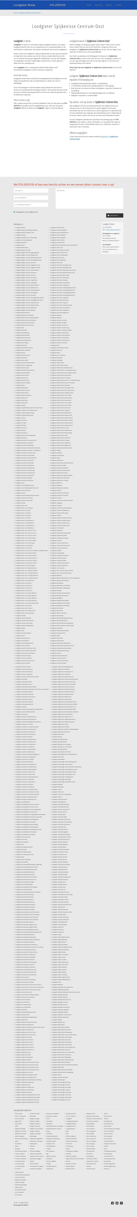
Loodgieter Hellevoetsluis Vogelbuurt (60, 443)
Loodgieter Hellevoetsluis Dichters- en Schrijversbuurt (65, 380)
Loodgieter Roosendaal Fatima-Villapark (26, 887)
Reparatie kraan (70, 1168)
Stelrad (106, 1118)
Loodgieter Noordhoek (56, 638)
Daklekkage (33, 1136)
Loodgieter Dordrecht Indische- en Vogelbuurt (28, 450)
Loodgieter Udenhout (58, 927)
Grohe (48, 1118)
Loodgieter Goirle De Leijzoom (23, 658)
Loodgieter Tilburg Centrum (59, 812)
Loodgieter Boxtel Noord (22, 375)
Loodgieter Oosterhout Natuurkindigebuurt (27, 754)
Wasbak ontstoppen (20, 1180)
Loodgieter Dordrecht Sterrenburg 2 (25, 470)
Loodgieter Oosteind (21, 707)
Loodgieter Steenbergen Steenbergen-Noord (64, 772)
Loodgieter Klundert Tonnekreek (59, 495)
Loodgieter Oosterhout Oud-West (24, 759)
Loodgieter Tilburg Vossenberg (60, 917)
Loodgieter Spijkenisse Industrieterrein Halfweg (28, 1080)
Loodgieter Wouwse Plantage (60, 1077)
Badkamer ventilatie (20, 1133)
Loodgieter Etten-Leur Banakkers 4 (24, 528)
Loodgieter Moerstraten (56, 608)
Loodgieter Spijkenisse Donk (23, 1052)
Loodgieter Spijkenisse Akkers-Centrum (26, 1022)
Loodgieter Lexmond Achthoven (59, 543)
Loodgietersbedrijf (71, 1123)
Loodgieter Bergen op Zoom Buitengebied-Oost (28, 257)
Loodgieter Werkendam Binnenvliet (61, 1029)
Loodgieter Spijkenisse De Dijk (23, 1037)
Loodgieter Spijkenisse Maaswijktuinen (62, 667)
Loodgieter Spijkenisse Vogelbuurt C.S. (62, 717)
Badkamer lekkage (20, 1128)
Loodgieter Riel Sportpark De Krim (24, 854)
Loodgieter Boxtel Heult (21, 360)
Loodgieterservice (71, 1126)
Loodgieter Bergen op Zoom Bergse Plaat (26, 255)
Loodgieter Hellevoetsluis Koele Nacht (60, 400)
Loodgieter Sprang (57, 737)
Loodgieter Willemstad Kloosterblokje (62, 1069)
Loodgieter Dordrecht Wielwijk (23, 478)
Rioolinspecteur (91, 1148)
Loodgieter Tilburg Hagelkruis (60, 844)
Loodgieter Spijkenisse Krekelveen (24, 1090)
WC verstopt (18, 1195)
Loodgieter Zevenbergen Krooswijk (61, 1087)
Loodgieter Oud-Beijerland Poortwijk (25, 822)
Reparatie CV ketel (71, 1163)
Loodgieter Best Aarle (21, 330)
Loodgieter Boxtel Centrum (22, 355)
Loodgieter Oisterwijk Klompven (24, 691)
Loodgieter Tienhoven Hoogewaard (61, 794)
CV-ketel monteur (35, 1113)
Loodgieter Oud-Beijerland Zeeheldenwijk (26, 827)
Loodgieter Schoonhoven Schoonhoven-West (27, 989)
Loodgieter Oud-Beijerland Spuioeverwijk (26, 824)
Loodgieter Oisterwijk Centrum (23, 684)
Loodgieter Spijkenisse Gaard (23, 1060)
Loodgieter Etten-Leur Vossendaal (24, 613)
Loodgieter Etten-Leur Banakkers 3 (24, 525)
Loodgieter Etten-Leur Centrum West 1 (25, 538)
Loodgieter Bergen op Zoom (23, 250)
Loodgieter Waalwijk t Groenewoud (61, 1014)
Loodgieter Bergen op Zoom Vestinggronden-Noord (29, 297)
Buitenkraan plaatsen (21, 1151)
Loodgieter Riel (19, 844)
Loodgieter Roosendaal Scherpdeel (24, 942)
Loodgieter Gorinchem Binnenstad (59, 275)
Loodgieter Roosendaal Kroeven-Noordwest (27, 914)
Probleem (68, 1153)
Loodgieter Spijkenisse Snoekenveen (62, 699)
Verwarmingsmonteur (110, 1166)
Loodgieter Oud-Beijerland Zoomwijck (25, 832)
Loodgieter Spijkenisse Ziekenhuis (61, 732)
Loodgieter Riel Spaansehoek (23, 852)
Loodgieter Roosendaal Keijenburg (24, 902)
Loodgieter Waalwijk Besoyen (60, 997)
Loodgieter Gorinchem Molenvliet (59, 300)
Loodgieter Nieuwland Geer (57, 633)
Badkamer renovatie (20, 1131)
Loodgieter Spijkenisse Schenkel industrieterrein (65, 679)
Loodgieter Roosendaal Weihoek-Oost (25, 969)
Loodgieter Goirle (20, 635)
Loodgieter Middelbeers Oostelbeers (60, 585)
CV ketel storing (19, 1163)
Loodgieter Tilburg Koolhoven (60, 879)
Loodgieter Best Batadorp (22, 332)
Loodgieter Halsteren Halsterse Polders (61, 330)
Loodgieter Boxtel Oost (21, 378)
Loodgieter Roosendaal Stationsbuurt (25, 949)
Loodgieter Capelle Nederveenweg (24, 413)
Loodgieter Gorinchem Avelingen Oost (60, 265)
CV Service (18, 1168)
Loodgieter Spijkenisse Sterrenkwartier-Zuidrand (65, 712)
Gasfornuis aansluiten (36, 1153)
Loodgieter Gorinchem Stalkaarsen (59, 310)
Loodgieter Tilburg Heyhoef (59, 859)
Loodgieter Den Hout (21, 428)
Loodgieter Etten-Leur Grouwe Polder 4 (26, 560)
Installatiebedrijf (50, 1146)
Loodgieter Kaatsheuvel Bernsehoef (60, 470)
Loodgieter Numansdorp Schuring (59, 650)
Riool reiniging (91, 1143)
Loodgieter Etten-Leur (21, 505)
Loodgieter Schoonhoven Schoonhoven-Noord (28, 984)
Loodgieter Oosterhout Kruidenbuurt (25, 744)
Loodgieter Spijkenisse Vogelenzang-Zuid (63, 722)
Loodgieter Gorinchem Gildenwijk (59, 277)
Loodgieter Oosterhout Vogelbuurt (24, 787)
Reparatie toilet (91, 1113)
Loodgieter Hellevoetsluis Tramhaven (60, 438)
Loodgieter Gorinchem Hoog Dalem (60, 282)
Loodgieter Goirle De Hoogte (23, 655)
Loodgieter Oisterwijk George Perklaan (25, 687)
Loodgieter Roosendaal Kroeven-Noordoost (27, 912)
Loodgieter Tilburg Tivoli (58, 907)
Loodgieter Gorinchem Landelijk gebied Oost (62, 290)
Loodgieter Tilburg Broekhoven (60, 807)
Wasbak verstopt (19, 1182)
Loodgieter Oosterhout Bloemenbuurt (25, 719)
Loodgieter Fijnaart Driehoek (23, 618)
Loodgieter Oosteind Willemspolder (25, 712)
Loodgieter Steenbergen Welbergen (61, 779)
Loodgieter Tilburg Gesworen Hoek (61, 837)
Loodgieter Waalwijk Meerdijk (60, 1012)
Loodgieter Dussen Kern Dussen (24, 498)
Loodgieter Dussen (20, 493)
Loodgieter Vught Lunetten (59, 959)
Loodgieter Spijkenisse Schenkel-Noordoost (64, 682)
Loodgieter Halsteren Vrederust (58, 342)
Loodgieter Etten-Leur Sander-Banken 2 (26, 595)
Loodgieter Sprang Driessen (59, 742)
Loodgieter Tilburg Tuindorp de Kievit (62, 912)
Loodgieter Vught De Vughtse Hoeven (62, 947)
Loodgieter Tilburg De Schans (60, 829)
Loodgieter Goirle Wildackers (58, 260)
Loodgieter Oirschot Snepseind (23, 674)
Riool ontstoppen (91, 1141)
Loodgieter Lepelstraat (56, 530)
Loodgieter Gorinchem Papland (59, 302)
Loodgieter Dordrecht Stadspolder (24, 465)
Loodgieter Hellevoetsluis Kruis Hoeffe (60, 402)
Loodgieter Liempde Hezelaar (58, 558)
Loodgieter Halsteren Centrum (58, 320)
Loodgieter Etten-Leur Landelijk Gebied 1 (26, 570)
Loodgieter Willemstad (58, 1067)
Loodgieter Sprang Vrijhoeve (59, 749)
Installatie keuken (51, 1141)
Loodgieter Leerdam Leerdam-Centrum (61, 518)
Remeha (68, 1161)
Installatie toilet (50, 1143)
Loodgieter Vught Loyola (58, 957)
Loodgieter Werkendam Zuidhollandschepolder (65, 1065)
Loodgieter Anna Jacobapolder (23, 240)
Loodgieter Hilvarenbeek (57, 455)
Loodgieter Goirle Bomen (22, 640)
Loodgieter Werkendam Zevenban (61, 1062)
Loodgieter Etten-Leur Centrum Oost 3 (25, 535)
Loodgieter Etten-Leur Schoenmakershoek (26, 603)
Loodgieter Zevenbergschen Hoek (61, 1100)
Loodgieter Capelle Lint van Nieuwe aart (26, 410)
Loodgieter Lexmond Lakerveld (58, 548)
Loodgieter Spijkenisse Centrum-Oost (29, 13)
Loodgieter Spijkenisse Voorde (60, 724)
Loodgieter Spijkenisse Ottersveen (61, 674)
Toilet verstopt (108, 1138)
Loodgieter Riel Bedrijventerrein (24, 847)
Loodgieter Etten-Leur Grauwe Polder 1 (26, 553)
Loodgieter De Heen (20, 423)
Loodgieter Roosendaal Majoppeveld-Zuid (27, 929)
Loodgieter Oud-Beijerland (22, 802)
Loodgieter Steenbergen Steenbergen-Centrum (64, 769)
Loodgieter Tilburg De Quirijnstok (61, 824)
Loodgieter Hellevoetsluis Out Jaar (59, 428)
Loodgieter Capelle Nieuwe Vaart (24, 415)
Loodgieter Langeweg (56, 503)
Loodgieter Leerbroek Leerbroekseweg (60, 508)
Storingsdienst (108, 1121)
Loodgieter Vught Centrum (59, 942)
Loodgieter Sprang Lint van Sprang (61, 744)
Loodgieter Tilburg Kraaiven (59, 884)
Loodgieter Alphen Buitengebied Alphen (26, 230)
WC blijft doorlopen (20, 1190)
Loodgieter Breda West (21, 400)
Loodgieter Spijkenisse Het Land (24, 1072)
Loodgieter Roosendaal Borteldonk (25, 872)
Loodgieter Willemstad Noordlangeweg (62, 1072)
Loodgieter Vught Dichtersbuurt (60, 949)
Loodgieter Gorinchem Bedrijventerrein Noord (63, 270)
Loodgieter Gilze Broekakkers (23, 633)
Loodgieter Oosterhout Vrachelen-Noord (26, 789)
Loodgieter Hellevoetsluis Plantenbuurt (61, 430)
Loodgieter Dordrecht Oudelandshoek (25, 458)
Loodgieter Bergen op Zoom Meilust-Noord (27, 285)
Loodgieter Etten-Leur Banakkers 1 (24, 520)
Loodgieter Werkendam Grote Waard (62, 1037)
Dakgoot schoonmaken (36, 1128)
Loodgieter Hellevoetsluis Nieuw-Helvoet (61, 418)
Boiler (16, 1141)
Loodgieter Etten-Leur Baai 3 (23, 515)
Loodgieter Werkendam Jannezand (61, 1040)
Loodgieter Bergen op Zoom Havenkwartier (27, 270)
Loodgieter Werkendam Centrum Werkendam (64, 1034)
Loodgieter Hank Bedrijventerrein (59, 347)
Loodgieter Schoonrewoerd (22, 999)
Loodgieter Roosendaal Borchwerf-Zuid (26, 869)
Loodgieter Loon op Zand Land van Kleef (61, 570)
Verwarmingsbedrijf (109, 1163)
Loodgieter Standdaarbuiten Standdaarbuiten (64, 754)
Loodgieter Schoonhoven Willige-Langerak (27, 994)
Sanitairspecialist (91, 1163)
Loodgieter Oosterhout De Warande (25, 732)
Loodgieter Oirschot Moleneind (24, 669)
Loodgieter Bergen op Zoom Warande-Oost (27, 302)
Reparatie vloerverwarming (94, 1118)
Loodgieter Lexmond (56, 540)
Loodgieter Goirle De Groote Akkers (25, 653)
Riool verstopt (90, 1146)
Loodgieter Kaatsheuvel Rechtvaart (59, 478)
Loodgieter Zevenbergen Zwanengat (61, 1097)
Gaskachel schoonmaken (37, 1156)
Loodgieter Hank (54, 345)
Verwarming (107, 1161)
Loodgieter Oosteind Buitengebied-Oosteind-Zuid (29, 709)
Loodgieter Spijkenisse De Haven (24, 1040)
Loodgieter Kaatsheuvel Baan (58, 465)
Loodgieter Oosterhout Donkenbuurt (25, 734)
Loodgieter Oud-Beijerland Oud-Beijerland (27, 819)
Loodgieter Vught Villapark (59, 972)
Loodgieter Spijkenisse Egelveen (24, 1057)
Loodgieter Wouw (56, 1075)
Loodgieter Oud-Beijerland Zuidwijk (25, 834)
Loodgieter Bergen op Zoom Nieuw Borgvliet (27, 290)
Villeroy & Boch (19, 1172)
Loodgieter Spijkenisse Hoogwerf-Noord (26, 1075)
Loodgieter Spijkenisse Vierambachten (62, 714)
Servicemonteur (91, 1168)
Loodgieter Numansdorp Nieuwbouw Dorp (62, 645)
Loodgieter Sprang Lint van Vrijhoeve (62, 747)
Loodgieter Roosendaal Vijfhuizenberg (25, 962)
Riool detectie (90, 1126)
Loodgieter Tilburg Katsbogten (60, 872)
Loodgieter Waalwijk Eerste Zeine (61, 1007)
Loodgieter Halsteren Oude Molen (59, 337)
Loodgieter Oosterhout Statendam (24, 779)
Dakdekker (33, 1116)
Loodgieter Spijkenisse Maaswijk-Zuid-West (27, 1102)
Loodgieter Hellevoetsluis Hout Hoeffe (60, 395)
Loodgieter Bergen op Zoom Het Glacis (25, 277)
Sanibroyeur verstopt (92, 1161)
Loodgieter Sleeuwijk (21, 1009)
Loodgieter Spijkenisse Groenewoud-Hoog (27, 1062)
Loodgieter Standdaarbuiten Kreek (61, 752)
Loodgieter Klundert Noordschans (59, 493)
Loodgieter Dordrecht (21, 438)
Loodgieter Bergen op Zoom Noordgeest (26, 292)
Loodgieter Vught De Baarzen (60, 944)
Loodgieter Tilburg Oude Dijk (60, 897)
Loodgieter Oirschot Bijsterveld (58, 655)
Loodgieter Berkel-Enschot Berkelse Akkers (27, 317)
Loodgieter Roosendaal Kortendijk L (25, 909)
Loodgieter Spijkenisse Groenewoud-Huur (26, 1065)
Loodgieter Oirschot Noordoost (24, 671)
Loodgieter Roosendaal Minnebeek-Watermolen (28, 932)
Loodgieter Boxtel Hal (21, 357)
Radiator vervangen (71, 1156)
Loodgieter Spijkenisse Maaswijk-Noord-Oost (27, 1095)
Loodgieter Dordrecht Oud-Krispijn (24, 455)
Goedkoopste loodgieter (36, 1166)
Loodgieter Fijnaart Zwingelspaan (24, 625)
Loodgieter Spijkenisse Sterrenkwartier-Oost (64, 707)
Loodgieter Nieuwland (56, 628)
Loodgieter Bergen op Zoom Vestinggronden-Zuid (29, 300)
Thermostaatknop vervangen (112, 1128)
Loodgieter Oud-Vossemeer (22, 837)
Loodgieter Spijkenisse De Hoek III (24, 1047)
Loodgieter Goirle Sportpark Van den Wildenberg (63, 245)
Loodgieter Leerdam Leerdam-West (60, 525)
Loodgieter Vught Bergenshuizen (61, 937)
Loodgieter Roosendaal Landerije (24, 922)
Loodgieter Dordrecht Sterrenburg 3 (25, 473)
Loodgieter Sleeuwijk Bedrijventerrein (25, 1012)
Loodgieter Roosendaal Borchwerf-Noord (26, 867)
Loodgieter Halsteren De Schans (59, 325)
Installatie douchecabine (53, 1138)
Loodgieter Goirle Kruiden (57, 240)
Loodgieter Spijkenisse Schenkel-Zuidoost (63, 687)
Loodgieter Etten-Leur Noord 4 (23, 590)
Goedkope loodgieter (36, 1168)
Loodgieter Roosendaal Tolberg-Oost (25, 954)
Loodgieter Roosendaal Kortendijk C (25, 907)
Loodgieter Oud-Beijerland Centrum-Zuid (26, 807)
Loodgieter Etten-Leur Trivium (23, 605)
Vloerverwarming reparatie (22, 1175)
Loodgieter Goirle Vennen (57, 257)
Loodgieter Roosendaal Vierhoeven (25, 959)
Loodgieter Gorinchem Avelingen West (60, 267)
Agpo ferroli (18, 1121)
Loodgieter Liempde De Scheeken (59, 555)
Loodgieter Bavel (20, 245)
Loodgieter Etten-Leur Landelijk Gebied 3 (26, 575)
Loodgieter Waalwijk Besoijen (60, 994)
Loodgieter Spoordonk (58, 734)
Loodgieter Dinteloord (21, 433)
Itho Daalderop (50, 1151)
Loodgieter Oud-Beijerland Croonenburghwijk (28, 809)
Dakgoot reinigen (34, 1121)
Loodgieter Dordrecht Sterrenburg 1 (25, 468)
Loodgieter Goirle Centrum (22, 645)
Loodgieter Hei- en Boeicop (57, 355)
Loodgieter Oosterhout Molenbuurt (25, 752)
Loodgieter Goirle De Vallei (22, 663)
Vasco (105, 1148)
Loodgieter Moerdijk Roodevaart (59, 595)
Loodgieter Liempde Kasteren (58, 560)
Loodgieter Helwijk (55, 450)
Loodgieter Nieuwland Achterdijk (59, 630)
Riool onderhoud (91, 1136)
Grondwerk (49, 1121)
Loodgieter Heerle (55, 353)
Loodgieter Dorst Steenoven (23, 490)
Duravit (32, 1148)
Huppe (48, 1131)
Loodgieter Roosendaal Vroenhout (24, 964)
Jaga (47, 1153)
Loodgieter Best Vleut (21, 345)
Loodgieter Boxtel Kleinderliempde (24, 362)
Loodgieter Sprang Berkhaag (59, 739)
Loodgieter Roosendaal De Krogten (25, 882)
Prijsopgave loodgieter (72, 1151)
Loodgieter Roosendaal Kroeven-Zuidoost (26, 917)
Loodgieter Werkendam (58, 1024)
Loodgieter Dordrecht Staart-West (24, 463)
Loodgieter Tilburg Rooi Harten (60, 899)
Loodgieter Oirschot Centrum (58, 658)
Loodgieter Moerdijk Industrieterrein (60, 593)
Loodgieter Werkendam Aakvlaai (60, 1027)
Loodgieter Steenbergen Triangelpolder (62, 777)
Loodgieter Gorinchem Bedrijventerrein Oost (62, 272)
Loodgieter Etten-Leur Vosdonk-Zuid (25, 610)
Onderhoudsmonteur (72, 1141)
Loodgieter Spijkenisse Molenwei (61, 669)
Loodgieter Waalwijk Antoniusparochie (62, 987)
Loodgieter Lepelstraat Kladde (58, 535)
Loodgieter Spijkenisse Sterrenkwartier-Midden (64, 704)
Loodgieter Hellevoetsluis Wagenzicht (60, 445)
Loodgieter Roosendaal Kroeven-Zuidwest (26, 919)
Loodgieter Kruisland (56, 498)
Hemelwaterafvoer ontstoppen (54, 1126)
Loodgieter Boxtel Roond (22, 380)
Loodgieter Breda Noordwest (23, 395)
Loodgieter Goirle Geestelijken (58, 230)
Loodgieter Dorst (20, 483)
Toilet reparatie (108, 1136)
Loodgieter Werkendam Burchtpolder (62, 1032)
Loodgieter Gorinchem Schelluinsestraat (61, 305)
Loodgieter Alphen (20, 227)
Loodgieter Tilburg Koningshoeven (61, 877)
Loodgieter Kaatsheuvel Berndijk (59, 468)
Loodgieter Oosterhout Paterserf (24, 762)
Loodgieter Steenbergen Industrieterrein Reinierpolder (67, 767)
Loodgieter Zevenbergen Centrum (61, 1085)
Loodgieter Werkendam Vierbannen (61, 1054)
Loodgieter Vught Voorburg (59, 974)
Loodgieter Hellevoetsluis (57, 362)
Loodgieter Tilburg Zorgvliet (59, 924)
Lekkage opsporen (71, 1113)
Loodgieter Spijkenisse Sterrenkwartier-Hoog (64, 702)
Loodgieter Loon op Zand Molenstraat (60, 573)
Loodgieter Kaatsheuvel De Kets (59, 473)
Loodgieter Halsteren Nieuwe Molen (60, 335)
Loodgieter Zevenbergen (58, 1080)
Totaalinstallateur (109, 1141)
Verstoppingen (108, 1153)
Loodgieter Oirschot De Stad (23, 667)
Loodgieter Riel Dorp (21, 849)
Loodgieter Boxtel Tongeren (23, 382)
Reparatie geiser (70, 1166)
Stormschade (107, 1126)
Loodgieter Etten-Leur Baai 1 (23, 510)
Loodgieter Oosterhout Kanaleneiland (25, 739)
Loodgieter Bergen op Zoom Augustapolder (27, 252)
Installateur (49, 1133)
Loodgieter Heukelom (56, 453)
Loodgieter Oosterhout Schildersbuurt (25, 764)
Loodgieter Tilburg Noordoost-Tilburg (62, 894)
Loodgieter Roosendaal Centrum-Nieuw (26, 877)
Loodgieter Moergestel (56, 598)
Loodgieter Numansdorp (57, 640)
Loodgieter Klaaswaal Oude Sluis (59, 488)
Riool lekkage (90, 1133)
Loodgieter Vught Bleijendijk (59, 939)
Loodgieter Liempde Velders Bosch (59, 563)
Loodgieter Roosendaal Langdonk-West (26, 927)
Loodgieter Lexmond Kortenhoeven (60, 545)
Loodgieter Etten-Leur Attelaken (24, 508)
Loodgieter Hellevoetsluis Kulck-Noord (60, 405)
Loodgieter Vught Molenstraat (60, 962)
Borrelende (18, 1143)
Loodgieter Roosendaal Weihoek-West (25, 972)
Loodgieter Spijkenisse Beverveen (24, 1029)
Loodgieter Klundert (55, 490)
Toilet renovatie (108, 1133)
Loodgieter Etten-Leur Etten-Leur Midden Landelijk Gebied (31, 550)
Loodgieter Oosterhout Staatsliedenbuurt (26, 777)
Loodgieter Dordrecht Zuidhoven (24, 480)
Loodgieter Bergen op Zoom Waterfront (26, 307)
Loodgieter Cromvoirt (21, 420)
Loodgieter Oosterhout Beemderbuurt (25, 717)
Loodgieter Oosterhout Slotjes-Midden (26, 769)
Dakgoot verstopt (35, 1131)
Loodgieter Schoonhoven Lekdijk (24, 982)
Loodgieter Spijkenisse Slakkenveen (61, 696)
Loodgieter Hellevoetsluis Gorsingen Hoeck (62, 388)
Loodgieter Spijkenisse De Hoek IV (24, 1049)
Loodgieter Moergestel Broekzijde (59, 600)
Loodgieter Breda (24, 5)
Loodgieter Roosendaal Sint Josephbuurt (26, 944)
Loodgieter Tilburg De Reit (59, 827)
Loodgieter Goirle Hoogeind (58, 237)
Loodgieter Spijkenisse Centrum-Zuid (25, 1034)
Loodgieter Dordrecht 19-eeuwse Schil (25, 440)
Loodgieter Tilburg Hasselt (59, 847)
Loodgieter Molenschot (56, 610)
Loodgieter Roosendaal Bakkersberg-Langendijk (28, 864)
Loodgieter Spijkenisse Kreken (23, 1092)
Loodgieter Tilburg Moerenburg (60, 892)
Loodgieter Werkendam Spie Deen (61, 1049)
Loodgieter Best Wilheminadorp (24, 347)
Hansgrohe (49, 1123)
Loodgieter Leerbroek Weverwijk (59, 513)
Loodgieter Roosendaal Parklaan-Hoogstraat (27, 939)
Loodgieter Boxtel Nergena (22, 373)
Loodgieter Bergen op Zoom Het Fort (25, 275)
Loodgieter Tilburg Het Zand (59, 857)
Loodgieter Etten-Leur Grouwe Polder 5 (26, 563)
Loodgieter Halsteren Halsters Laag (59, 327)
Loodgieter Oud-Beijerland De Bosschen (26, 812)
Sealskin (89, 1166)
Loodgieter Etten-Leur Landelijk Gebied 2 (26, 573)
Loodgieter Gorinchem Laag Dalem (59, 285)
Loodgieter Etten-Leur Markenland (24, 580)
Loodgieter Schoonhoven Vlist (23, 992)
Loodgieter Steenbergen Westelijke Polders (63, 782)
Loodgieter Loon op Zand (57, 568)
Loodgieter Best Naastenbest (23, 340)
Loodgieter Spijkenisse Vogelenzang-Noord (63, 719)
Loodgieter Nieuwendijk (56, 615)
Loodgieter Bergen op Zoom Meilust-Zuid (26, 287)
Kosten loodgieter (51, 1161)
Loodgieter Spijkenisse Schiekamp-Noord (63, 691)
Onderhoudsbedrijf (71, 1138)
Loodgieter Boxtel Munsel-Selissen (24, 370)
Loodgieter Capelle (20, 405)
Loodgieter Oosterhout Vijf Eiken (24, 784)
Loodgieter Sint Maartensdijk (23, 1004)
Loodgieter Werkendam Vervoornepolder (63, 1052)
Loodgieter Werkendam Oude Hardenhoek (63, 1047)
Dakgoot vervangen (35, 1133)
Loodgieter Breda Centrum (22, 390)
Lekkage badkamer (51, 1166)
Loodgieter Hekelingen (56, 360)
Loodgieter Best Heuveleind (23, 337)
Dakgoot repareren (35, 1126)
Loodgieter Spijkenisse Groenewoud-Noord (27, 1069)
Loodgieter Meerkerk (56, 575)
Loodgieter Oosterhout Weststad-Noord (26, 797)
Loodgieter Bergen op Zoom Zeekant (25, 310)
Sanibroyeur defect (92, 1158)
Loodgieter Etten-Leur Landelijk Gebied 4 (26, 578)
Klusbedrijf (49, 1158)
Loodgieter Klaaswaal (56, 485)
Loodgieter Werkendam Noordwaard (62, 1044)
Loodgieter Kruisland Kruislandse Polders (61, 500)
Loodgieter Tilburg (57, 797)
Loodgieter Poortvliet (21, 839)
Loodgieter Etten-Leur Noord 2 (23, 585)
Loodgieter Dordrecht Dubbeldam (24, 445)
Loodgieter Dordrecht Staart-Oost (24, 460)
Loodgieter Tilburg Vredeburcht (60, 919)
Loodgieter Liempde (55, 550)
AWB (16, 1126)
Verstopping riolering (110, 1151)
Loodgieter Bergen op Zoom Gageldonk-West (27, 267)
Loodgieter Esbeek (20, 503)
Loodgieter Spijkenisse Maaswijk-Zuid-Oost (27, 1100)
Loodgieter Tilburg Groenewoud (60, 839)
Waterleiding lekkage (21, 1185)
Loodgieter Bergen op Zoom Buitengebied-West (28, 260)
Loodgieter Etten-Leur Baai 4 (23, 518)
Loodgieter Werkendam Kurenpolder (62, 1042)
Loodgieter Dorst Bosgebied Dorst (24, 485)
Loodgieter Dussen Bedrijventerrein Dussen (27, 495)
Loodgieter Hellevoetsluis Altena (59, 365)
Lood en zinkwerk (71, 1116)
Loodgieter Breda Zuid (21, 402)
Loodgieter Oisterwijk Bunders (23, 682)
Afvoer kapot (18, 1113)
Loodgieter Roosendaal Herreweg (24, 894)
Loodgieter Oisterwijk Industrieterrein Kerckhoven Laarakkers (32, 689)
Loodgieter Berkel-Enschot (22, 312)
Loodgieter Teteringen (58, 787)
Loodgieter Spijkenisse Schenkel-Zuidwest (63, 689)
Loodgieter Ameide (20, 235)
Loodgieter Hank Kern (56, 350)
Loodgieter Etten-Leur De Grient (24, 545)
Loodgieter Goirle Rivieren (57, 242)
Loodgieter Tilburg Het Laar (59, 854)
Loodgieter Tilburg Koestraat (59, 874)
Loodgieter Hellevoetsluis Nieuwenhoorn (61, 423)
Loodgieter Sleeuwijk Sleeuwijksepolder (26, 1017)
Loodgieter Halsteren (56, 317)
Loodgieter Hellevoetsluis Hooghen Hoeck (61, 393)
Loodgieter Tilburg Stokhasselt (60, 902)
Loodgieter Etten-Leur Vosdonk (24, 608)
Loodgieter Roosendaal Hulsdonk (24, 897)
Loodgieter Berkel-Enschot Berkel (24, 315)
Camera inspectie (20, 1153)
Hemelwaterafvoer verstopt (53, 1128)
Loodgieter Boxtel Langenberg (23, 365)
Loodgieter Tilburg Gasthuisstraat (61, 834)
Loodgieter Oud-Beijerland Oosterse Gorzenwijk (28, 817)
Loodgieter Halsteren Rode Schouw (60, 340)
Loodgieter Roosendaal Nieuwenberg (25, 937)
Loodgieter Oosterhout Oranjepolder (25, 757)
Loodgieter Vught (56, 934)
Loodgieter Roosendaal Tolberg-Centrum (26, 952)
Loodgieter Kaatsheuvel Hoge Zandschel (61, 475)
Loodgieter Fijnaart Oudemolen (24, 623)
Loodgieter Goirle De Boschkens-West (25, 650)
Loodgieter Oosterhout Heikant (24, 737)
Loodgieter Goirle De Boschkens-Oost (25, 648)
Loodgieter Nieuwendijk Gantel (58, 620)
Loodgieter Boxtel (20, 353)
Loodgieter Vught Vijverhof (59, 969)
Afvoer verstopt (19, 1118)
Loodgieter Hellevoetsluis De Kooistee (60, 375)
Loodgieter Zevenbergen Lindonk (61, 1090)
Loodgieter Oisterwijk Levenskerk (24, 694)
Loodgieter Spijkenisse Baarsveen (24, 1024)
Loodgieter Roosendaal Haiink (23, 889)
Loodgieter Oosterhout (21, 714)
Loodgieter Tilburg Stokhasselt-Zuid (61, 904)
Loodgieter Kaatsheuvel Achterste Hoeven (61, 463)
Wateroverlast (19, 1187)
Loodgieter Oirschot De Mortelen (59, 660)
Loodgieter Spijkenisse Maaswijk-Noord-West (27, 1097)
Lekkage (48, 1163)
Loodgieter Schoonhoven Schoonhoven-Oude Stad (29, 987)
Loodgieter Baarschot (21, 242)
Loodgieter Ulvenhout (58, 929)
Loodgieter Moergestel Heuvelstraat (60, 603)
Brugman (17, 1148)
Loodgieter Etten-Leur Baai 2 (23, 513)
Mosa (67, 1131)
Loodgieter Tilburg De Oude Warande (62, 822)
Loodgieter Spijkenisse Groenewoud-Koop (27, 1067)
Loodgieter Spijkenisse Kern (23, 1085)
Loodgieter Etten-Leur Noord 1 (23, 583)
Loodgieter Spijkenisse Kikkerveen (24, 1087)
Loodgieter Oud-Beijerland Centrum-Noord (27, 804)
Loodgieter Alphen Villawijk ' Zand (24, 232)
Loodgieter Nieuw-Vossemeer (58, 613)
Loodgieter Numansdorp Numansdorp (60, 648)
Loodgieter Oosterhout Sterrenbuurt (25, 782)
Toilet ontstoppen (109, 1131)
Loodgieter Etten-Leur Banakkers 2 (24, 523)
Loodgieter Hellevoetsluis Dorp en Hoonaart (62, 382)
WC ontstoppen (19, 1192)
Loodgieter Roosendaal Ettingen (24, 884)
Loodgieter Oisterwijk (21, 679)
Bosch (17, 1146)
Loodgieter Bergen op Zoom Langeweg (26, 282)
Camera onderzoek (20, 1156)
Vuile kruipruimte (20, 1177)
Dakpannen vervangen (36, 1141)
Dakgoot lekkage (34, 1118)
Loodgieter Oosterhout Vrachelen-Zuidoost (27, 792)
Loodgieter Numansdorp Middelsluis (60, 643)
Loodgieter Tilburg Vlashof (59, 914)
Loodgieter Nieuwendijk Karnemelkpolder (61, 623)
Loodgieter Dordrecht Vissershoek (24, 475)
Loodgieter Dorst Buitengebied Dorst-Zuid (26, 488)
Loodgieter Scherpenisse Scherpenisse (25, 974)
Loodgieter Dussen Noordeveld (23, 500)
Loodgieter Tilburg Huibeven (59, 867)
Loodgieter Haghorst (56, 315)
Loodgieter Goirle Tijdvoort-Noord (59, 250)
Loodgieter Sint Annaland (22, 1002)
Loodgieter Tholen (57, 789)
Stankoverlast (108, 1116)
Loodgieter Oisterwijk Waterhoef (24, 704)
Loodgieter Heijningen (56, 357)
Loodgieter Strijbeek (57, 784)
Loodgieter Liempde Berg (57, 553)
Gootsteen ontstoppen (52, 1113)
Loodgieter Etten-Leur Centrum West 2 (25, 540)
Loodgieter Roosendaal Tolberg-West (25, 957)
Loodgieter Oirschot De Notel (58, 663)
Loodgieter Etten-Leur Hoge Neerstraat (25, 568)
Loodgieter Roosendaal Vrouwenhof (25, 967)
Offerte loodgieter (71, 1136)
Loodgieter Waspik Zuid (58, 1022)
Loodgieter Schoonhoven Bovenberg (25, 979)
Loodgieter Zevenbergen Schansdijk (61, 1092)
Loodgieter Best (19, 327)
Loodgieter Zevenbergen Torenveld (61, 1095)
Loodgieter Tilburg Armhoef (59, 799)
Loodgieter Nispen (55, 635)
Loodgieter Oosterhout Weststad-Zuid (25, 799)
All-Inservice (18, 1123)
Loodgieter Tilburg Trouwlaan (60, 909)
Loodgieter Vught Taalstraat (59, 967)
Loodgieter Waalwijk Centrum (60, 1002)
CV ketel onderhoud (20, 1158)
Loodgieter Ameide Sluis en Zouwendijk (26, 237)
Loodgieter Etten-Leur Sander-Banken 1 (26, 593)
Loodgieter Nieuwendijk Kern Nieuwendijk (62, 625)
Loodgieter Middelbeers (56, 583)
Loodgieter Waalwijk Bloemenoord (61, 999)
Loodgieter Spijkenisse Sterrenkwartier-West (64, 709)
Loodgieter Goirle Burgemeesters (24, 643)
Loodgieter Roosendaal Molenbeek (25, 934)
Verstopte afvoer (108, 1156)
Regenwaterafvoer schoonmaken (75, 1158)
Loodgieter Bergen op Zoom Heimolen (25, 272)
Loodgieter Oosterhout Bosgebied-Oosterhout (28, 722)
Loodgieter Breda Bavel (21, 388)
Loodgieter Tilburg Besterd (59, 802)
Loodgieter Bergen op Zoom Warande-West (27, 305)
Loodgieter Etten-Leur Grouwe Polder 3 (26, 558)
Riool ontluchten (91, 1138)
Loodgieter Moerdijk (55, 590)
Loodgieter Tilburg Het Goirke (60, 852)
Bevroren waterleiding (21, 1138)
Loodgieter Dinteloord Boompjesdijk (25, 435)
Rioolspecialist (91, 1151)
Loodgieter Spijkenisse (21, 1019)
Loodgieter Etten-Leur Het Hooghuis (25, 565)
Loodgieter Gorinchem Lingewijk (59, 297)
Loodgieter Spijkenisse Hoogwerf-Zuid (25, 1077)
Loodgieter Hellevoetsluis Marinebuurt (60, 413)
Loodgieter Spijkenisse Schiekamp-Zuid (62, 694)
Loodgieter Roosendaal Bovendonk (25, 874)
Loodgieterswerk (70, 1128)
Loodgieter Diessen (20, 430)
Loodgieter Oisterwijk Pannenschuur (25, 696)
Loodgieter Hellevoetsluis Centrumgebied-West (63, 373)
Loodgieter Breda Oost (21, 398)
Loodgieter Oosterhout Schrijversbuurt (26, 767)
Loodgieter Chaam (20, 418)
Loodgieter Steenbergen (58, 759)
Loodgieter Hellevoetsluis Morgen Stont (61, 415)
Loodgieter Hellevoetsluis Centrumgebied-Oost (63, 370)
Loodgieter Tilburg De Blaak (59, 817)
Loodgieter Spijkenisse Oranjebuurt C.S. (63, 671)
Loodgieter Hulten (55, 458)
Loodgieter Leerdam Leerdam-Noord (60, 520)
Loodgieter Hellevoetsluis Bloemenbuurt (61, 367)
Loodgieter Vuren (56, 982)
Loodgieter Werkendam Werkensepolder (63, 1060)
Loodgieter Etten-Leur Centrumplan (25, 543)
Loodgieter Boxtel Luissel (22, 367)
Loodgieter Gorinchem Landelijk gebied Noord (63, 287)
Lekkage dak (49, 1168)
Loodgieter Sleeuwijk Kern (22, 1014)
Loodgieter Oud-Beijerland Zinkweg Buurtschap (28, 829)
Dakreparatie (33, 1143)
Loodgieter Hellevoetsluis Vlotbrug (59, 440)
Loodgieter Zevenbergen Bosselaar (61, 1082)
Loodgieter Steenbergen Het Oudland (62, 764)
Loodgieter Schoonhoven (22, 977)
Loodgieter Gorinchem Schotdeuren (60, 307)
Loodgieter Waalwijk (57, 984)
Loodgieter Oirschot (55, 653)
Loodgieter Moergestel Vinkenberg (59, 605)
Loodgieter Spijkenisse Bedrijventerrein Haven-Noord (30, 1027)
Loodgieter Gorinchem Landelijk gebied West (62, 292)
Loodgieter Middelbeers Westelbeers (60, 588)
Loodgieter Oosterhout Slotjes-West (25, 774)
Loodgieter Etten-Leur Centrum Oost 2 (25, 533)
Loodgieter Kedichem (56, 483)
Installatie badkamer (51, 1136)
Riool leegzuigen (91, 1131)
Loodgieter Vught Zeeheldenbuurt (61, 979)
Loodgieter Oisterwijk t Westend (24, 702)
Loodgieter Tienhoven (58, 792)
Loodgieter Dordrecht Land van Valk (25, 453)
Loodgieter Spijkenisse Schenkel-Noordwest (64, 684)
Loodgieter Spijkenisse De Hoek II (24, 1044)
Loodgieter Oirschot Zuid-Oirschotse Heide (27, 676)
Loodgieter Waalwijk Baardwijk (60, 989)
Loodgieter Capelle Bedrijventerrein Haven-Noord (29, 408)
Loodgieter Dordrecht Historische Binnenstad (27, 448)
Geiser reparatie (34, 1163)
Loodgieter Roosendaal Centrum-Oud (25, 879)
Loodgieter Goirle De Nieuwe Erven (25, 660)
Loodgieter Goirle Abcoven (22, 638)
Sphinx (106, 1113)
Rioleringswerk (91, 1123)
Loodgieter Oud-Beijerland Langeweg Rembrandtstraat (30, 814)
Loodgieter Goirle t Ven (56, 247)
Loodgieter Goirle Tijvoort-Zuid (58, 252)
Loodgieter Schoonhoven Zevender (25, 997)
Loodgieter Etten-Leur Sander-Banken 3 (26, 598)
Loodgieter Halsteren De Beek (58, 322)
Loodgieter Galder (20, 628)
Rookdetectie (90, 1156)
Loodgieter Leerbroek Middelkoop (59, 510)
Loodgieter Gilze (19, 630)
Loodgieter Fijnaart (20, 615)
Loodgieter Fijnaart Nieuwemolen (24, 620)
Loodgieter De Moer (20, 425)
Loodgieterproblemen (72, 1121)
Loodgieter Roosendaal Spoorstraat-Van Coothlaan (29, 947)
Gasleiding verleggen (35, 1158)
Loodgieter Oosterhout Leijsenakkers (25, 749)
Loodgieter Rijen (19, 857)
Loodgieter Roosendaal (21, 862)
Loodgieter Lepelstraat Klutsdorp (59, 538)
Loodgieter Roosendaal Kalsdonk (24, 899)
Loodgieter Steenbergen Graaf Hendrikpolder (64, 762)
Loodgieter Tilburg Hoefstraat (60, 862)
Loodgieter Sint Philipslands (23, 1007)
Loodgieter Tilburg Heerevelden (60, 849)
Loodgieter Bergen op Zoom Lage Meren (26, 280)
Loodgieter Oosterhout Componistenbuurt (27, 727)
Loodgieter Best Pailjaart (22, 342)
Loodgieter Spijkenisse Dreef (23, 1054)
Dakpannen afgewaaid (36, 1138)
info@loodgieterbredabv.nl (112, 229)
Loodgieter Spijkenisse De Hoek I (24, 1042)
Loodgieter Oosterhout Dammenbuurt (25, 729)
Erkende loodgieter (35, 1151)
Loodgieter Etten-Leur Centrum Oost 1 (25, 530)
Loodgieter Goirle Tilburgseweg (58, 255)
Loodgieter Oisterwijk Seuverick (24, 699)
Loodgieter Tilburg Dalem (59, 814)
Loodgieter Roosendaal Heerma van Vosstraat (27, 892)
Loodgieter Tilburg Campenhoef (60, 809)
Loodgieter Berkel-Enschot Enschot (24, 322)
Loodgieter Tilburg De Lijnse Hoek (61, 819)
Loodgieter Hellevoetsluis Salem (59, 435)
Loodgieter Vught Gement (59, 952)
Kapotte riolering (51, 1156)
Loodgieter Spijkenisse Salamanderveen (63, 676)
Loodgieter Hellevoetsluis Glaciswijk (60, 385)
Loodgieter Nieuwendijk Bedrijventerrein (61, 618)
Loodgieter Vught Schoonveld (60, 964)
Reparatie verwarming (93, 1116)
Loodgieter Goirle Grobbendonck (59, 232)
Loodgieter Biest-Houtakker (22, 350)
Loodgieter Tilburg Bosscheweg (60, 804)
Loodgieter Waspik (57, 1019)
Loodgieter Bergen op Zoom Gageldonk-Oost (27, 265)
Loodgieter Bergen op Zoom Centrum (25, 262)
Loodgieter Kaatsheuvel (56, 460)
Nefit (67, 1133)
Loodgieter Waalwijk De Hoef (60, 1004)
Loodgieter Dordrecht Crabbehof (24, 443)
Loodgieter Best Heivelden (22, 335)
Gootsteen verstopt (51, 1116)
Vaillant (106, 1146)
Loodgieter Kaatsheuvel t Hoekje (59, 480)
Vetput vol (107, 1168)
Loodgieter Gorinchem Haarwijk (59, 280)
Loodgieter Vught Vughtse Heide (61, 977)
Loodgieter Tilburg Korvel (59, 882)
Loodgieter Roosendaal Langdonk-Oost (26, 924)
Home (15, 13)
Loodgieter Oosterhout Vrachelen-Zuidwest (27, 794)
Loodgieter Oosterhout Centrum (24, 724)
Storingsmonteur (108, 1123)
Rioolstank (89, 1153)
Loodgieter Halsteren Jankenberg (59, 332)
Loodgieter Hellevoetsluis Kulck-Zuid (60, 408)
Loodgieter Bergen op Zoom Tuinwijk (25, 295)
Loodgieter (69, 1118)
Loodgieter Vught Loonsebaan (60, 954)
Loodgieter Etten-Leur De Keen (23, 548)
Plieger (68, 1148)
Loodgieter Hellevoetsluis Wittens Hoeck (61, 448)
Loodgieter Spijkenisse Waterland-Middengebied (65, 729)
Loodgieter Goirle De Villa (57, 227)
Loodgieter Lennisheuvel (57, 528)
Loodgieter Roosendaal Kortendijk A (25, 904)
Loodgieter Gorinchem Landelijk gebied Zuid (62, 295)
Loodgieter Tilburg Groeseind (60, 842)
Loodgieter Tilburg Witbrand (59, 922)
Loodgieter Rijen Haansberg (23, 859)
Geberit (32, 1161)
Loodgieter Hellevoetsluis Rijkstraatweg (61, 433)
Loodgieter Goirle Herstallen (58, 235)
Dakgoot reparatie (35, 1123)
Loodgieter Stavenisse (58, 757)
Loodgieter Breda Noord (22, 393)
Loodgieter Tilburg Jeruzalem (59, 869)
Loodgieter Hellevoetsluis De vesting (60, 378)
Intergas (48, 1148)
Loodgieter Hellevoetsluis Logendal (60, 410)
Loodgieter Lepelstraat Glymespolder (60, 533)
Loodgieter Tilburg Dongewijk (60, 832)
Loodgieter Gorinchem (56, 262)
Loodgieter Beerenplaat (21, 247)
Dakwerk (32, 1146)
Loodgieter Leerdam (55, 515)
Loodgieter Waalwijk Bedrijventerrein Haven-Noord (66, 992)
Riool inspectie (91, 1128)
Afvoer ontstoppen (20, 1116)
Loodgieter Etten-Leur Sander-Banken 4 (26, 600)
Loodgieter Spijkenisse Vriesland (60, 727)
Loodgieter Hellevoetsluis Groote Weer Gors (62, 390)
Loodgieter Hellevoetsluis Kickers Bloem (61, 398)
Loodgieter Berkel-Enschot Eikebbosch (25, 320)
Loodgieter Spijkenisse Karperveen (24, 1082)
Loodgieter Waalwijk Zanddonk (60, 1017)
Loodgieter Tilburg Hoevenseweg (61, 864)
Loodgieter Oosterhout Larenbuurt (24, 747)
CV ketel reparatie (20, 1161)
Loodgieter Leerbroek (56, 505)
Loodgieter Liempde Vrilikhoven (59, 565)
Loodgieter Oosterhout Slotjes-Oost (25, 772)
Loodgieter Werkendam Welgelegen (61, 1057)
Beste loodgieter (19, 1136)
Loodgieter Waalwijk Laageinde (60, 1009)
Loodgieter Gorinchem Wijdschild (59, 312)
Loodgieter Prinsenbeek (21, 842)
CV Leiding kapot (20, 1166)
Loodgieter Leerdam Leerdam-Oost (60, 523)
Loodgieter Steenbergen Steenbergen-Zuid (63, 774)
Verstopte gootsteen (109, 1158)
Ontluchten (69, 1143)
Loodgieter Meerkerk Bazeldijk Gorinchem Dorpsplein (65, 578)
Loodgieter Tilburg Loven (59, 887)
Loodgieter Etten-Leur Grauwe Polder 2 (26, 555)
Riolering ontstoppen (92, 1121)
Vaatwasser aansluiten (110, 1143)
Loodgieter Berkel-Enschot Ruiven (24, 325)
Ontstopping (69, 1146)
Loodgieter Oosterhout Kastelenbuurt (25, 742)
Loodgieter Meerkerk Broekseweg (59, 580)
